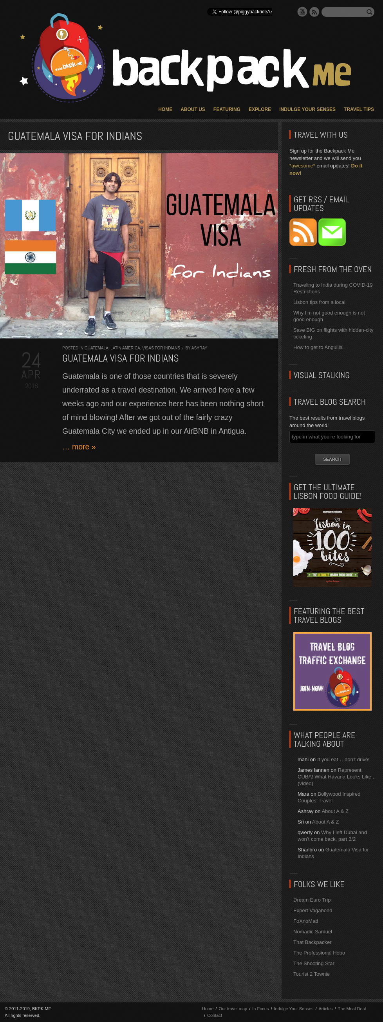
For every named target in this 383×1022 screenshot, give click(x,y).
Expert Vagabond (312, 910)
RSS (314, 12)
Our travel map (233, 1008)
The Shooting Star (313, 963)
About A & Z (335, 811)
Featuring (226, 109)
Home (165, 109)
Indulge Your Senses (307, 109)
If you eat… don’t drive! (343, 759)
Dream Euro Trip (312, 900)
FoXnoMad (305, 921)
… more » (79, 446)
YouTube (302, 12)
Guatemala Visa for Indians (120, 358)
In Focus (260, 1008)
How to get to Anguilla (318, 347)
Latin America (125, 348)
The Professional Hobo (319, 953)
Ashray (199, 348)
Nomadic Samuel (312, 932)
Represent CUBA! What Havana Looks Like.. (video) (336, 776)
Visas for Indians (161, 348)
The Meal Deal (352, 1008)
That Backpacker (312, 942)
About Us (193, 109)
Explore (260, 109)
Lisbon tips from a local (319, 302)
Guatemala (96, 348)
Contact (214, 1015)
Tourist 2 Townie (311, 974)
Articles (325, 1008)
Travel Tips (359, 109)
